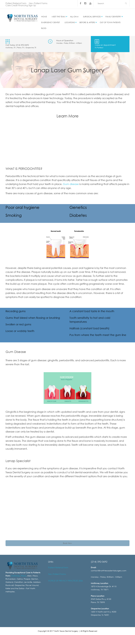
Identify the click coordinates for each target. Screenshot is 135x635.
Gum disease (71, 183)
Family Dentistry (113, 16)
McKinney (15, 576)
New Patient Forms (38, 3)
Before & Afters (87, 22)
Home (44, 16)
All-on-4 (74, 16)
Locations (70, 22)
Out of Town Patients (110, 22)
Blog (43, 28)
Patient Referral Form (16, 3)
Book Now (67, 543)
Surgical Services (92, 16)
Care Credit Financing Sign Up (21, 5)
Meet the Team (58, 16)
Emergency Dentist (50, 22)
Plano (23, 576)
